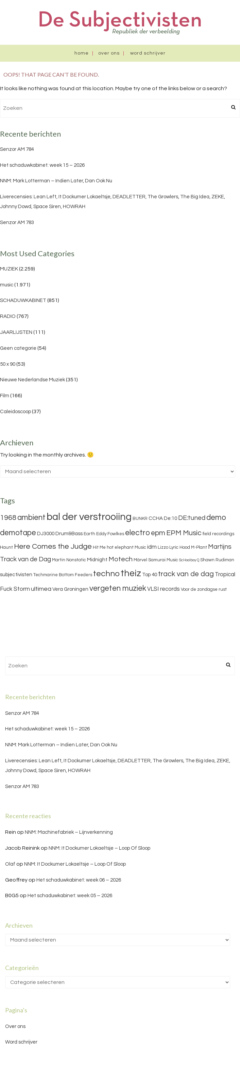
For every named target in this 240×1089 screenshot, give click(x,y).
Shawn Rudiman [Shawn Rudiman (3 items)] (217, 560)
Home (81, 53)
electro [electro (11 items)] (137, 533)
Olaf (10, 864)
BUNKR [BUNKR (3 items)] (140, 518)
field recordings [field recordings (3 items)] (218, 533)
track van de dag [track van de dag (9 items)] (186, 574)
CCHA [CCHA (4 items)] (156, 518)
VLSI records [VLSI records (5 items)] (163, 589)
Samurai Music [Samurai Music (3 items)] (163, 560)
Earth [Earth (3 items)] (89, 533)
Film (4, 395)
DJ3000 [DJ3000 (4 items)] (45, 533)
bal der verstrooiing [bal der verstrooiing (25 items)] (89, 517)
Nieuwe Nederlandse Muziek (32, 379)
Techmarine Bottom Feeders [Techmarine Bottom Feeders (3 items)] (62, 574)
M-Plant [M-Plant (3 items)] (199, 547)
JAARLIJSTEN (16, 332)
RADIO (8, 316)
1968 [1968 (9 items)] (8, 517)
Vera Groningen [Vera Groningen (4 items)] (70, 589)
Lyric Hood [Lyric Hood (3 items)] (179, 547)
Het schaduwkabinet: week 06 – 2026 (78, 880)
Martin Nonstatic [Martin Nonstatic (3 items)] (69, 560)
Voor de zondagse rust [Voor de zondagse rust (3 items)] (204, 589)
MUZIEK (9, 268)
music (6, 284)
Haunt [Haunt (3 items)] (6, 547)
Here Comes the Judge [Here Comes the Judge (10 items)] (53, 546)
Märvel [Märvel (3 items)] (140, 560)
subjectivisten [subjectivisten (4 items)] (16, 574)
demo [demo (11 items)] (216, 517)
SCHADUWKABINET (23, 300)
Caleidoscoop (15, 411)
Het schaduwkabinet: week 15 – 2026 (42, 165)
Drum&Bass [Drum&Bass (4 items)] (69, 533)
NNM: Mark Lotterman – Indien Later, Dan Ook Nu (56, 180)
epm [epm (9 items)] (158, 533)
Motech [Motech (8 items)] (120, 559)
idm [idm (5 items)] (152, 547)
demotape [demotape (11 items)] (18, 533)
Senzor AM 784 (17, 149)
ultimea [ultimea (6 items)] (41, 589)
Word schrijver (148, 53)
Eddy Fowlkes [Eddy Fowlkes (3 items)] (110, 533)
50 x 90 (7, 364)
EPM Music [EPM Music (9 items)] (184, 533)
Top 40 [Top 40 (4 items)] (149, 574)
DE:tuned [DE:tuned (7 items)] (191, 518)
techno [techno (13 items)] (106, 573)
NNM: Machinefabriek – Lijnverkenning (69, 832)
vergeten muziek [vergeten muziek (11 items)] (117, 588)
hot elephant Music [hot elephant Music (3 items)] (126, 547)
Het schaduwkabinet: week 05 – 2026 (70, 895)
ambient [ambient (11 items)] (31, 517)
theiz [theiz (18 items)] (131, 573)
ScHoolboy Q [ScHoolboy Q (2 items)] (189, 560)
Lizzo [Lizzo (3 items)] (163, 547)
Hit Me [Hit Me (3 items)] (99, 547)
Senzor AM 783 (17, 222)
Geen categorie (18, 348)
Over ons (109, 53)
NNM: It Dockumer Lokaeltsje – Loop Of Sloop (99, 848)
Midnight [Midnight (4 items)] (97, 559)
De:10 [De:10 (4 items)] (170, 518)
